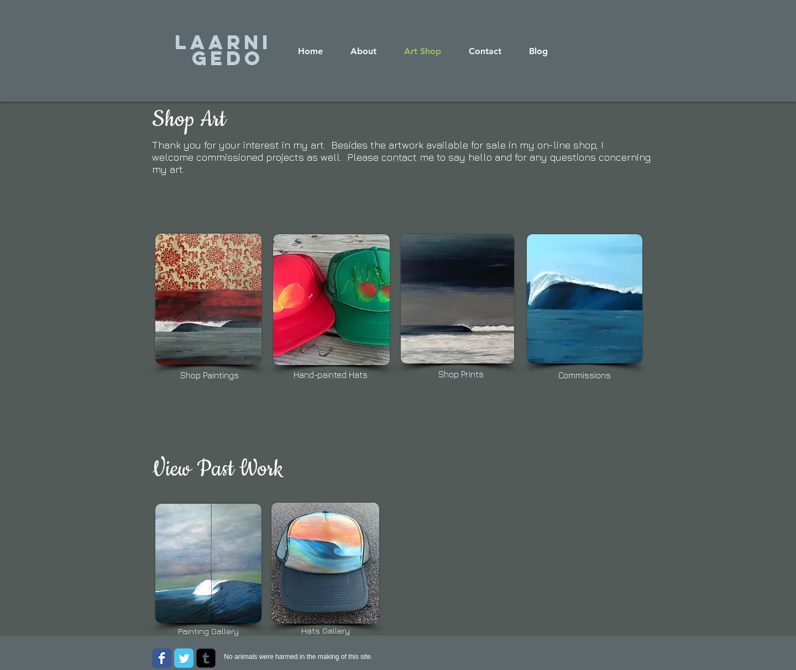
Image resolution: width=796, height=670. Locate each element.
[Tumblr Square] (206, 658)
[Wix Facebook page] (161, 658)
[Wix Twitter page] (183, 658)
